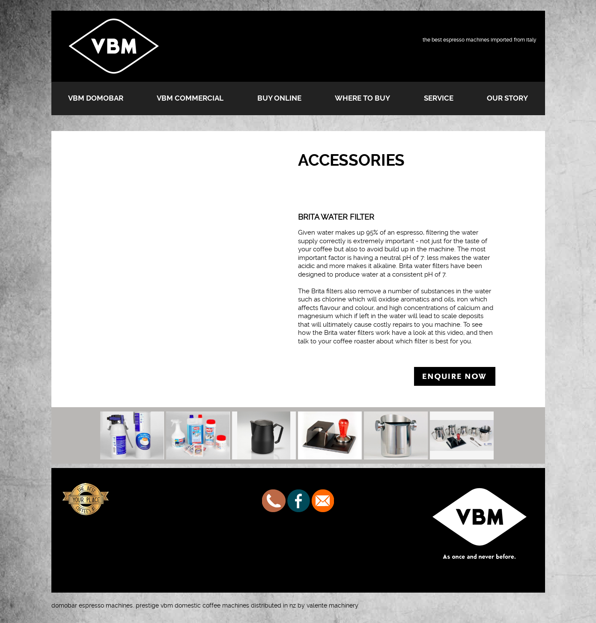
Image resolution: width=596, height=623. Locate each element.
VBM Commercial (190, 98)
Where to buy (362, 98)
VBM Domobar (95, 98)
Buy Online (279, 98)
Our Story (507, 98)
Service (438, 98)
